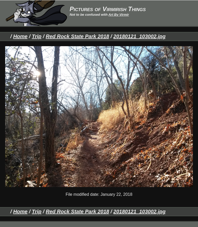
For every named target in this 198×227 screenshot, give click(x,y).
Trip (36, 36)
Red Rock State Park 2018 (77, 36)
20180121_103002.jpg (139, 36)
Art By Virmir (118, 15)
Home (20, 36)
